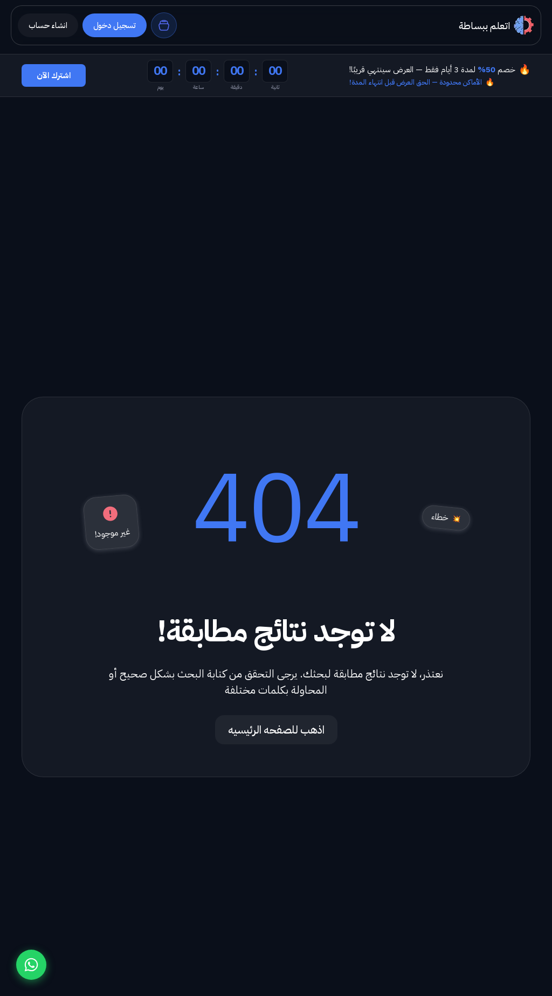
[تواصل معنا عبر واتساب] (31, 965)
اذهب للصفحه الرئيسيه (276, 730)
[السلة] (164, 25)
